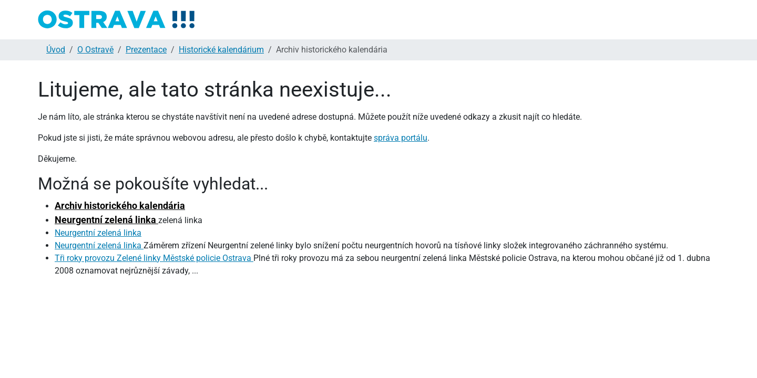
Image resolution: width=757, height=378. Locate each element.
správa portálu (400, 138)
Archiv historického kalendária (120, 205)
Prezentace (146, 50)
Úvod (55, 50)
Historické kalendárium (221, 50)
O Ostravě (95, 50)
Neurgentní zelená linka (106, 219)
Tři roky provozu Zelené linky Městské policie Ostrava (154, 258)
